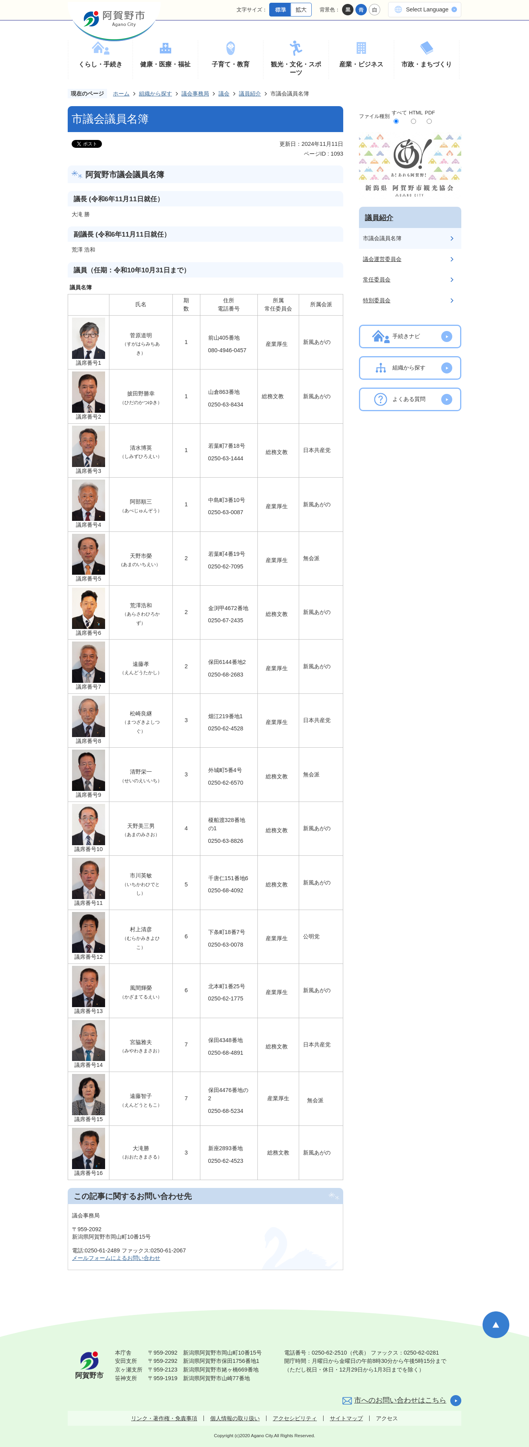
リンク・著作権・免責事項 (164, 1418)
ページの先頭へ (496, 1324)
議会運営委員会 (382, 259)
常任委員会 (376, 279)
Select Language (427, 9)
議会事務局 (195, 93)
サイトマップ (346, 1418)
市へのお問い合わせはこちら (400, 1400)
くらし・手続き (100, 64)
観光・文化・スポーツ (296, 68)
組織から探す (155, 93)
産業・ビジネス (361, 64)
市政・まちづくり (426, 64)
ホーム (121, 93)
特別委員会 (376, 300)
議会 (223, 93)
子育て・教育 (231, 64)
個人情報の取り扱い (235, 1418)
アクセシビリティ (295, 1418)
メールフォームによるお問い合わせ (116, 1258)
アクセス (387, 1418)
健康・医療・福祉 (165, 64)
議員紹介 (250, 93)
